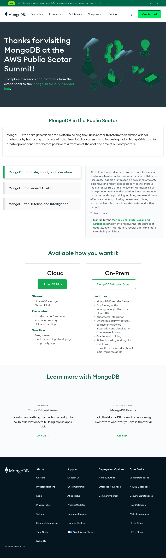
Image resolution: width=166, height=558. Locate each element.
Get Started (149, 14)
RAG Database (138, 504)
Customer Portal (75, 486)
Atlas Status (73, 495)
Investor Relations (45, 486)
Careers (40, 477)
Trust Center (42, 532)
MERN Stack (136, 523)
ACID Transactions (139, 513)
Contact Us (73, 477)
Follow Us (41, 541)
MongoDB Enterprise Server (114, 284)
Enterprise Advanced (110, 486)
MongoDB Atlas (52, 284)
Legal (39, 495)
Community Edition (108, 495)
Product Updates (76, 504)
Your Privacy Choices (81, 532)
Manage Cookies (76, 523)
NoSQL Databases (140, 486)
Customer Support (77, 513)
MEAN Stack (136, 532)
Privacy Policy (43, 504)
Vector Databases (139, 477)
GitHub (40, 513)
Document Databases (141, 495)
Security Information (47, 523)
